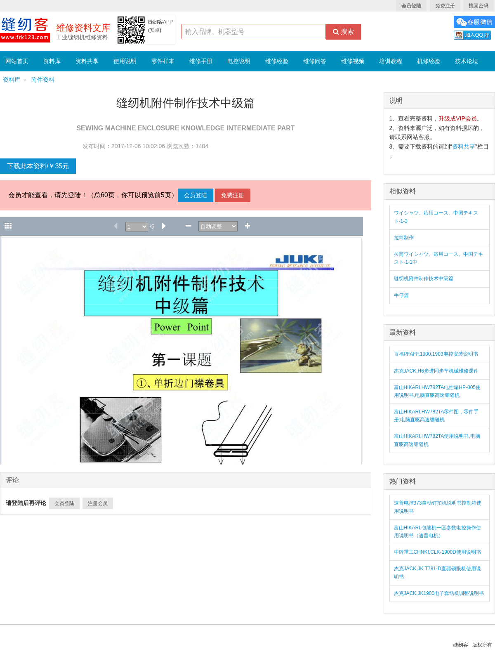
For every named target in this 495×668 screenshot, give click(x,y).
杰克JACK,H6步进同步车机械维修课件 (436, 371)
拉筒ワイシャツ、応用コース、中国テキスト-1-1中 (438, 258)
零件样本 (162, 61)
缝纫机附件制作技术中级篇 (423, 278)
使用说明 (125, 61)
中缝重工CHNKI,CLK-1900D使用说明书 (437, 552)
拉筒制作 (404, 238)
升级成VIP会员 (457, 118)
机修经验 (428, 61)
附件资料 (42, 80)
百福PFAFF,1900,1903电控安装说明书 (436, 354)
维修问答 (314, 61)
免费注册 (445, 6)
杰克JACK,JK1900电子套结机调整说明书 (439, 593)
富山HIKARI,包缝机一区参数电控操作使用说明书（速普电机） (437, 531)
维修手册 (200, 61)
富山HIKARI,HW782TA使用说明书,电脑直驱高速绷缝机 (437, 440)
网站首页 (16, 61)
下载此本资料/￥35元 (38, 166)
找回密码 (478, 6)
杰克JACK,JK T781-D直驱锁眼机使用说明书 (437, 572)
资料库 (52, 61)
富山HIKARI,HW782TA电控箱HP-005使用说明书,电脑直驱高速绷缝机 (437, 391)
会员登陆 (411, 6)
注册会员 (98, 503)
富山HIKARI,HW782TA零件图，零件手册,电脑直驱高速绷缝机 (436, 416)
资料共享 (87, 61)
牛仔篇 (401, 295)
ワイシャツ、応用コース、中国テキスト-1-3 (436, 217)
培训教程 (390, 61)
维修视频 (352, 61)
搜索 (343, 31)
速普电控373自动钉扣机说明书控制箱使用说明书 (437, 507)
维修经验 (276, 61)
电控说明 (238, 61)
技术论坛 (466, 61)
